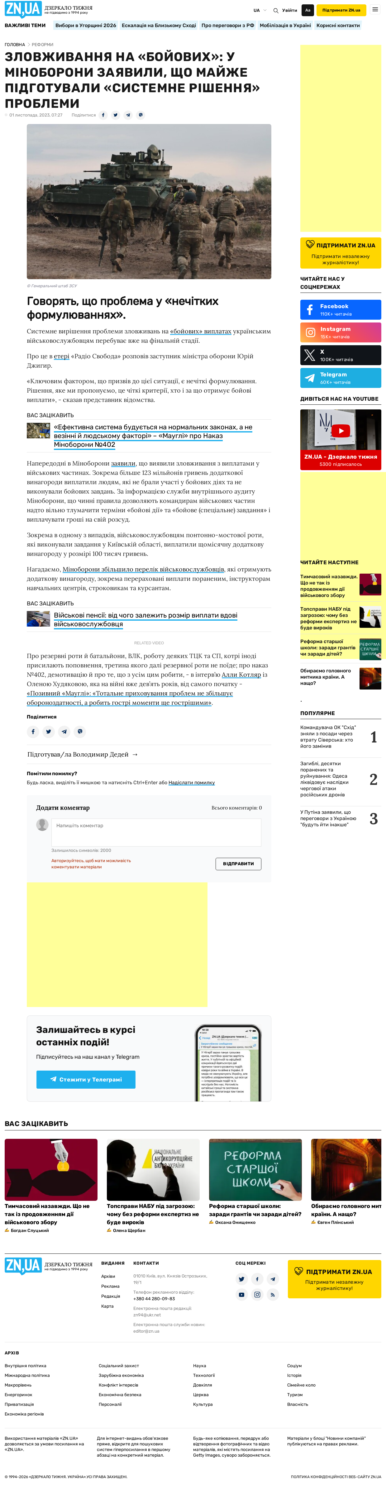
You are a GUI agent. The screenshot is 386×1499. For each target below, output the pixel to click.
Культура (203, 1404)
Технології (204, 1375)
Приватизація (19, 1404)
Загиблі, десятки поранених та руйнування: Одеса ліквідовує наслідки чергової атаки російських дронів (324, 779)
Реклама (110, 1286)
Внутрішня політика (25, 1365)
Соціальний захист (119, 1365)
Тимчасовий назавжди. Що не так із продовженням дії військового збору (47, 1214)
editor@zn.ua (146, 1331)
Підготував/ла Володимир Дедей (78, 754)
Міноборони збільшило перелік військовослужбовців (143, 569)
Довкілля (202, 1385)
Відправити (238, 863)
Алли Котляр (241, 674)
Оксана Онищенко (235, 1222)
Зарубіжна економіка (121, 1375)
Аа (308, 10)
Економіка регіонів (24, 1414)
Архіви (108, 1276)
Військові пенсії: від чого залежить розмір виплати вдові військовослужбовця (145, 619)
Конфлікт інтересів (118, 1385)
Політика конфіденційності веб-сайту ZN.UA (336, 1477)
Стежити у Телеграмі (86, 1079)
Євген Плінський (335, 1222)
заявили (123, 463)
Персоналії (110, 1404)
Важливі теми (25, 25)
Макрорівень (18, 1385)
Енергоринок (18, 1394)
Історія (294, 1375)
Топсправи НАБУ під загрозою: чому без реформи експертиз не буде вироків (153, 1214)
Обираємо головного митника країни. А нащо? (325, 677)
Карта (107, 1306)
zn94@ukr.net (147, 1315)
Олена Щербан (129, 1230)
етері (61, 356)
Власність (297, 1404)
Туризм (295, 1394)
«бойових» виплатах (200, 331)
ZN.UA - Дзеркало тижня (340, 456)
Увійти (289, 10)
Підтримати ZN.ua (341, 10)
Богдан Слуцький (30, 1230)
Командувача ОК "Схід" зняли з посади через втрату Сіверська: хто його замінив (328, 736)
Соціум (294, 1365)
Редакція (110, 1296)
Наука (199, 1365)
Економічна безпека (120, 1394)
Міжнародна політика (27, 1375)
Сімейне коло (301, 1385)
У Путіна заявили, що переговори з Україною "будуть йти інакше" (328, 818)
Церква (201, 1394)
